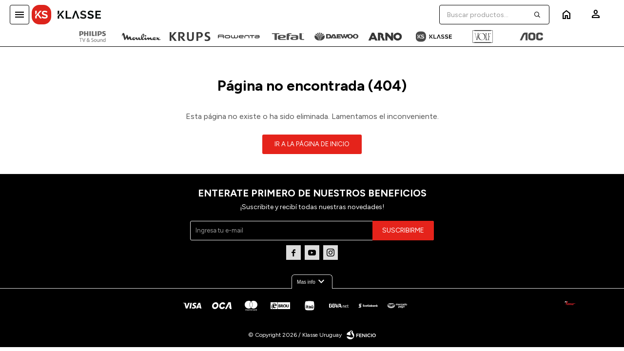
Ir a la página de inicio (312, 144)
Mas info (312, 282)
